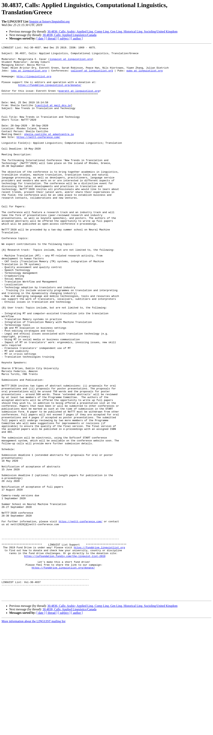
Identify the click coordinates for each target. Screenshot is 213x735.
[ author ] (77, 38)
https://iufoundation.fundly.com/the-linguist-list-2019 (64, 658)
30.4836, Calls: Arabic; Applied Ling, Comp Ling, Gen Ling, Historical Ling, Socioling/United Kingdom (112, 31)
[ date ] (40, 38)
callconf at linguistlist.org (92, 75)
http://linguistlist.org (34, 82)
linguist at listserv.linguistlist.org (49, 21)
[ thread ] (51, 38)
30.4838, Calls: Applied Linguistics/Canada (69, 35)
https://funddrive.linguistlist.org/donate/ (49, 93)
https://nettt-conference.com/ (38, 155)
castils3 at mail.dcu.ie (53, 117)
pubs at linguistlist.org (144, 75)
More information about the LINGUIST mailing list (33, 731)
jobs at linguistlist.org (29, 75)
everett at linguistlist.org (79, 100)
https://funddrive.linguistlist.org (99, 648)
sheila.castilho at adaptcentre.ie (49, 152)
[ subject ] (64, 38)
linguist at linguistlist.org (71, 62)
